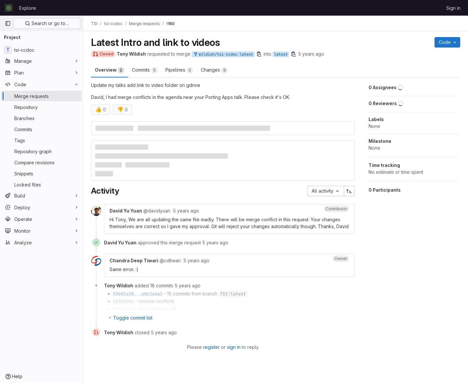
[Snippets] (41, 173)
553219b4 (123, 301)
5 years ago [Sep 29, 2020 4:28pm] (311, 54)
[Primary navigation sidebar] (8, 23)
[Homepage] (9, 8)
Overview (109, 70)
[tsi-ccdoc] (41, 50)
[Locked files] (41, 184)
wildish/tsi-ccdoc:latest (223, 54)
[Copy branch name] (259, 54)
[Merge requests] (41, 96)
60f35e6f (123, 309)
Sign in (453, 8)
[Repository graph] (41, 151)
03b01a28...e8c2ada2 (137, 294)
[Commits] (41, 129)
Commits (145, 70)
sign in (233, 347)
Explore (27, 8)
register (211, 347)
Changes (214, 70)
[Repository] (41, 107)
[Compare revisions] (41, 162)
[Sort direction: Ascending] (349, 191)
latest (281, 54)
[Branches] (41, 118)
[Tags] (41, 140)
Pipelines (179, 70)
